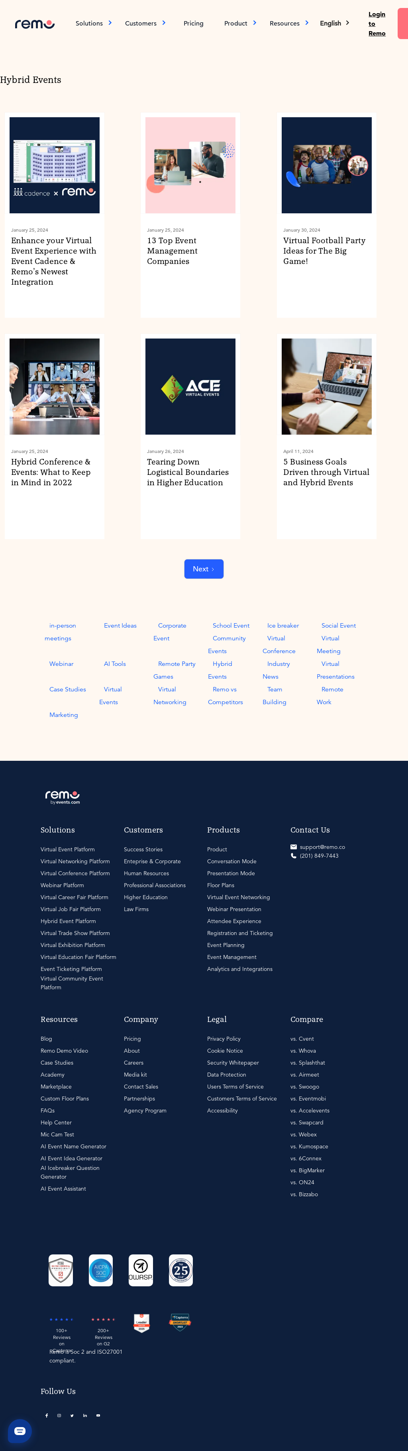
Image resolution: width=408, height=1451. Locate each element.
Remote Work (330, 695)
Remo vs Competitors (225, 695)
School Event (231, 626)
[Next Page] (204, 569)
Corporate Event (169, 632)
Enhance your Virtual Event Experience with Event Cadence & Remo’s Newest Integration (53, 261)
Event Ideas (120, 626)
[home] (35, 23)
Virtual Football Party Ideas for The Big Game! (324, 251)
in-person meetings (60, 632)
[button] (335, 23)
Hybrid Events (220, 670)
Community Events (227, 644)
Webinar (61, 664)
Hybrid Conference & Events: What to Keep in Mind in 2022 (51, 472)
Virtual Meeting (329, 644)
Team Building (274, 695)
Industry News (276, 670)
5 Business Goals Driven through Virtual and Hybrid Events (326, 472)
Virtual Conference (279, 644)
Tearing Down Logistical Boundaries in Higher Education (188, 472)
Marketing (63, 715)
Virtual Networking (169, 695)
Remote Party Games (174, 670)
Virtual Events (110, 695)
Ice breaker (283, 626)
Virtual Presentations (336, 670)
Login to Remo (377, 23)
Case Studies (67, 689)
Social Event (339, 626)
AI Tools (115, 664)
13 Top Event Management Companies (172, 251)
